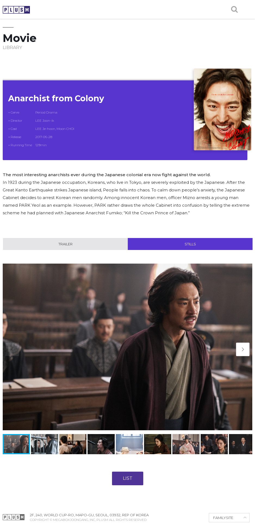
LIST (127, 478)
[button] (243, 349)
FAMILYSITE (223, 517)
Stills (190, 244)
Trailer (65, 244)
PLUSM (16, 10)
